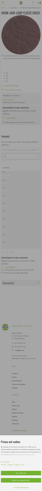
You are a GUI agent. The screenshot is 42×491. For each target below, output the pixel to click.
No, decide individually (21, 487)
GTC (23, 465)
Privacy (3, 465)
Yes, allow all (21, 473)
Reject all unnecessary (21, 480)
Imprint (17, 465)
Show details (5, 462)
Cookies (10, 465)
